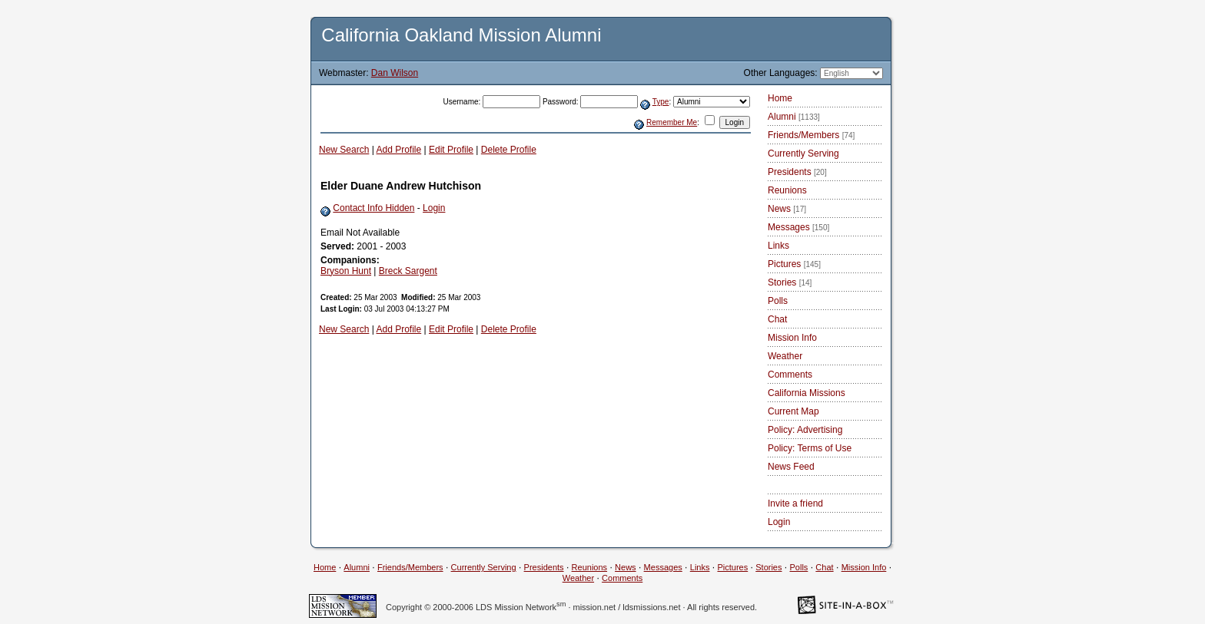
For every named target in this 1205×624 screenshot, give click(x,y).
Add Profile (399, 149)
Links (778, 245)
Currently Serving (803, 153)
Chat (777, 319)
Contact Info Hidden (373, 208)
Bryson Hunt (345, 271)
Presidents (797, 172)
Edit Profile (451, 149)
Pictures (794, 264)
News (787, 208)
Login (434, 208)
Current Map (793, 411)
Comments (790, 374)
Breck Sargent (408, 271)
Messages (798, 227)
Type (660, 101)
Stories (790, 282)
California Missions (806, 393)
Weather (785, 356)
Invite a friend (795, 503)
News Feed (791, 466)
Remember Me (671, 122)
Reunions (787, 190)
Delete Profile (508, 149)
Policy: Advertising (805, 429)
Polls (778, 300)
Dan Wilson (394, 73)
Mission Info (792, 337)
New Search (344, 149)
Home (780, 98)
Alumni (794, 116)
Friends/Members (811, 135)
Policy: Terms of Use (809, 448)
